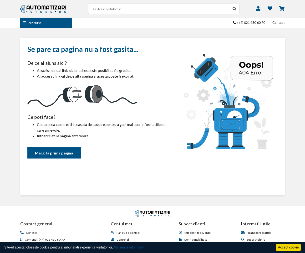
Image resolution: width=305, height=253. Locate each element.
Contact (278, 22)
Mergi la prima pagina (54, 153)
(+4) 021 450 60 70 (249, 22)
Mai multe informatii (128, 247)
